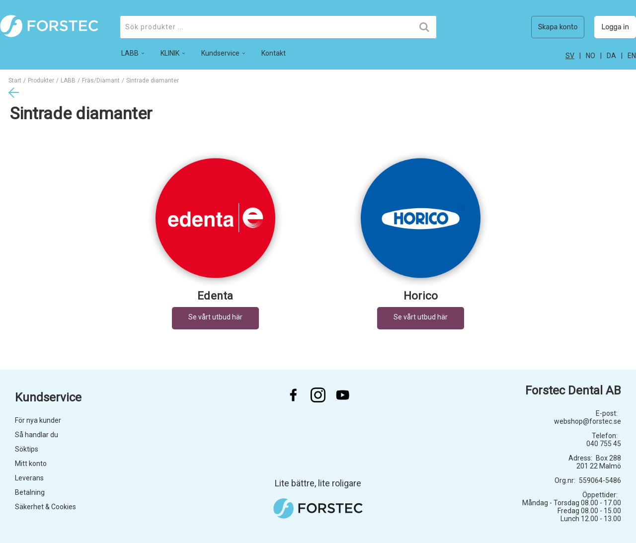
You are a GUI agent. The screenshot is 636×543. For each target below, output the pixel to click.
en (632, 56)
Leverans (29, 478)
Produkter (41, 80)
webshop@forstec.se (587, 421)
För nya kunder (38, 420)
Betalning (30, 492)
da (611, 56)
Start (14, 80)
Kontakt (273, 53)
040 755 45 (603, 444)
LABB (68, 80)
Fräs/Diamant (101, 80)
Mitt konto (31, 463)
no (590, 56)
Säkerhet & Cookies (45, 507)
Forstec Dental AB (573, 390)
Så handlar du (36, 435)
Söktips (26, 449)
